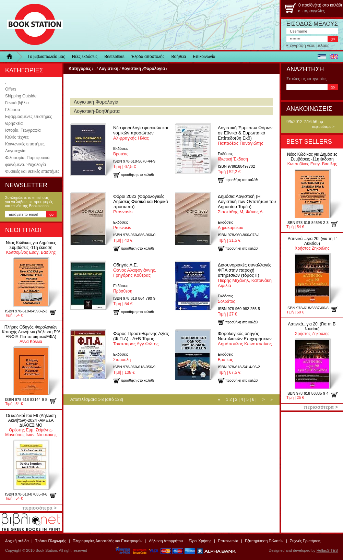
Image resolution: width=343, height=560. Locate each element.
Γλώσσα (12, 109)
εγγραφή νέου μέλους (309, 45)
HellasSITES (327, 550)
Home (12, 56)
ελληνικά (322, 56)
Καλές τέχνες (17, 137)
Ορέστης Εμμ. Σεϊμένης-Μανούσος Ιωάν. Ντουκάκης (30, 425)
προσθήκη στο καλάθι (56, 312)
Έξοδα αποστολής (148, 56)
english (334, 56)
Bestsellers (114, 56)
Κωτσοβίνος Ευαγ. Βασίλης (31, 247)
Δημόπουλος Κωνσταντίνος (245, 338)
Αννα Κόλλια (31, 334)
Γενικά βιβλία (17, 102)
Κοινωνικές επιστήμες (25, 144)
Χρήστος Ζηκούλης (312, 243)
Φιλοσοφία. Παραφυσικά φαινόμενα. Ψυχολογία (27, 161)
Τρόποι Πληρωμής (50, 541)
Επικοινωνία (204, 56)
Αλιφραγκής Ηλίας (140, 133)
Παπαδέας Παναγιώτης (245, 135)
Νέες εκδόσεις (84, 56)
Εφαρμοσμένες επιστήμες (28, 116)
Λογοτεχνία (15, 150)
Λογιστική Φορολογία (96, 102)
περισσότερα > (323, 127)
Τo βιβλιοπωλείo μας (46, 56)
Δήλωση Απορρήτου (166, 541)
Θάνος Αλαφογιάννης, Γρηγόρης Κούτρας (134, 270)
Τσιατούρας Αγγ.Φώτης (141, 338)
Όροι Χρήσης (200, 541)
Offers (10, 89)
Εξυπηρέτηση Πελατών (264, 541)
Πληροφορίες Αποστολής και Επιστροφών (108, 541)
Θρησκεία (14, 123)
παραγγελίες (313, 11)
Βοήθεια (179, 56)
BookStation (31, 25)
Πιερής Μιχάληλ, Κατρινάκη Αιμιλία (245, 275)
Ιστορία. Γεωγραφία (23, 130)
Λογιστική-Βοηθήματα (97, 111)
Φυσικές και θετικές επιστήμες (32, 171)
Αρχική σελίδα (17, 541)
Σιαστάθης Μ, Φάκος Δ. (247, 204)
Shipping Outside (20, 96)
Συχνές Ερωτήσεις (305, 541)
